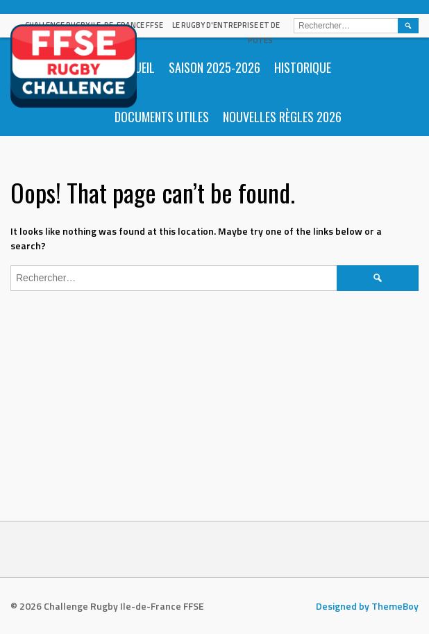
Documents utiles (162, 117)
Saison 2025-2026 (214, 67)
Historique (302, 67)
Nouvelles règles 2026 (282, 117)
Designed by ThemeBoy (367, 606)
